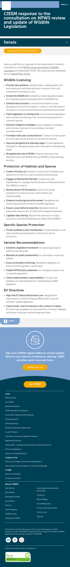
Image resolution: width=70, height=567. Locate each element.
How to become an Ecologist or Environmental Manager (26, 466)
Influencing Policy (11, 423)
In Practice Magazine (13, 449)
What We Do (10, 492)
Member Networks (12, 406)
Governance (9, 501)
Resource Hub (10, 398)
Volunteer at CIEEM (12, 518)
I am (7, 394)
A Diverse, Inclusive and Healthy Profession (21, 436)
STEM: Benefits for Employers (16, 411)
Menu (64, 4)
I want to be (11, 457)
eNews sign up (35, 367)
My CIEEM (35, 384)
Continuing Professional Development (19, 415)
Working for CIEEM (12, 497)
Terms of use (42, 512)
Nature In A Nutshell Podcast (16, 453)
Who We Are (10, 488)
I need (8, 470)
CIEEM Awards (11, 514)
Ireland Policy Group (20, 74)
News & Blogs (42, 499)
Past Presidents (11, 510)
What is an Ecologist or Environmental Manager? (23, 462)
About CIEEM (11, 484)
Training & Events (11, 419)
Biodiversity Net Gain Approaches (18, 428)
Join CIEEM (9, 402)
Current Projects (11, 432)
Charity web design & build (14, 548)
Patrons (8, 505)
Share (9, 321)
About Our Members (13, 474)
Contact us (41, 495)
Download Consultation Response (23, 51)
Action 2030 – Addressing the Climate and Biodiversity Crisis (28, 445)
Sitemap (40, 516)
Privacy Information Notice (47, 508)
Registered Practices (13, 441)
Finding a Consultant (13, 478)
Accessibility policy (44, 504)
